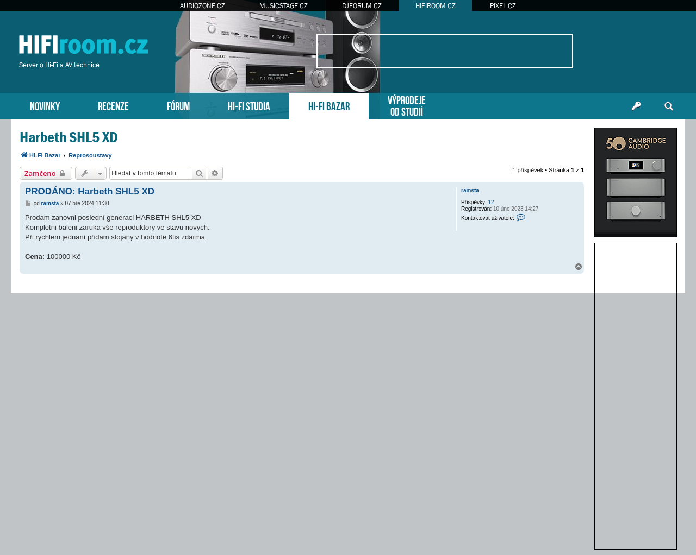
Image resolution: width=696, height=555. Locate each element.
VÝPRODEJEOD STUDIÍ (407, 104)
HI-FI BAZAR (329, 105)
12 (491, 202)
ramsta (470, 190)
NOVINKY (45, 105)
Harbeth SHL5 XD (69, 137)
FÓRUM (178, 105)
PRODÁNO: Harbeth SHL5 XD (89, 191)
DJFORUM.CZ (362, 6)
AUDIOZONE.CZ (202, 6)
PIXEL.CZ (503, 6)
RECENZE (113, 105)
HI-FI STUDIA (249, 105)
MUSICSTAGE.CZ (283, 6)
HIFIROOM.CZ (435, 6)
